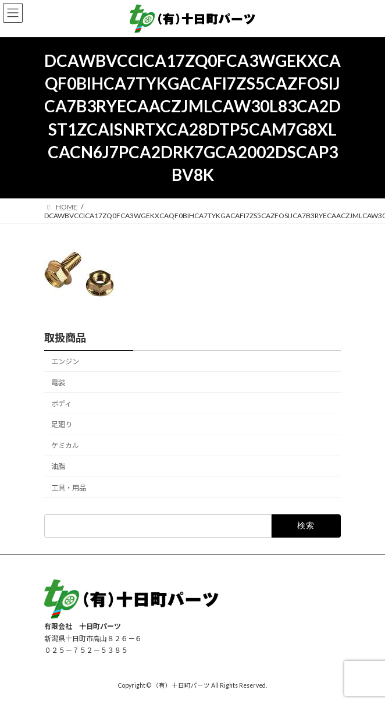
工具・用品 (68, 487)
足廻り (61, 424)
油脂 (58, 466)
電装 (58, 382)
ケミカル (65, 445)
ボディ (61, 403)
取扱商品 (65, 337)
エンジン (65, 361)
